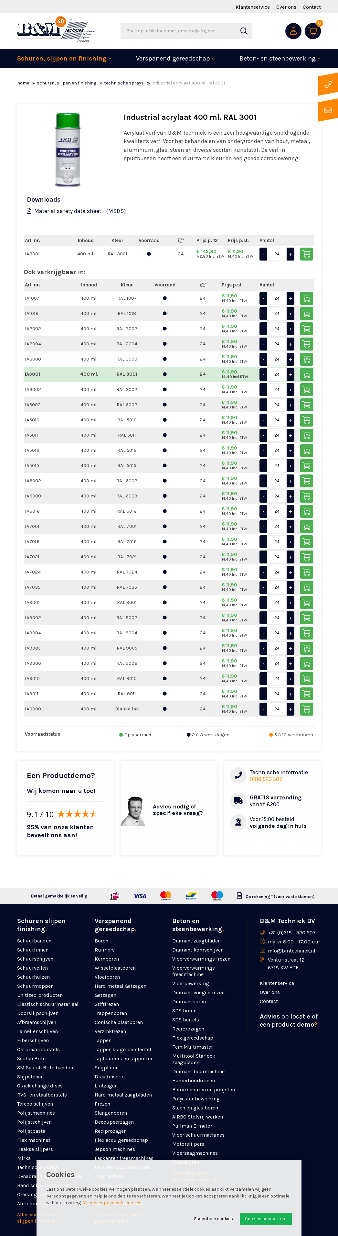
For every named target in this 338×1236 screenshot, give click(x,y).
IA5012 (32, 450)
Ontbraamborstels (38, 1049)
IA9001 (32, 602)
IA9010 (32, 678)
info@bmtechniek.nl (291, 951)
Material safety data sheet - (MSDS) (76, 211)
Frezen (102, 1104)
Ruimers (105, 950)
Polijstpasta (31, 1131)
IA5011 (31, 435)
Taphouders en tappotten (124, 1058)
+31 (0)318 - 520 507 (292, 933)
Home (23, 83)
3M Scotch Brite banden (45, 1067)
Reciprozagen (111, 1131)
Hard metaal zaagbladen (123, 1095)
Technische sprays (124, 83)
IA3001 (32, 254)
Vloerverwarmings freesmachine (193, 971)
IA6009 (33, 496)
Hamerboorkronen (193, 1080)
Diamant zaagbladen (196, 941)
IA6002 (33, 481)
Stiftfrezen (107, 1004)
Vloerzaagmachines (195, 1153)
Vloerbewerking (190, 983)
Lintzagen (106, 1086)
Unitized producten (40, 995)
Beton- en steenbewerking (277, 58)
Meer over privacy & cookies (112, 1203)
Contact (312, 7)
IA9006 (33, 663)
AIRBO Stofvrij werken (197, 1117)
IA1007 (32, 298)
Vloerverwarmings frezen (201, 959)
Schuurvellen (32, 968)
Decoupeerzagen (114, 1122)
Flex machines (34, 1140)
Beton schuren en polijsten (203, 1089)
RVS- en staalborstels (42, 1095)
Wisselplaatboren (115, 968)
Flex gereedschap (192, 1038)
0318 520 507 (266, 779)
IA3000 (33, 359)
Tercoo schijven (35, 1104)
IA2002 (33, 328)
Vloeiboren (107, 977)
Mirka (24, 1158)
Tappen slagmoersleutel (123, 1049)
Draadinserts (110, 1077)
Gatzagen (105, 995)
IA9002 (33, 617)
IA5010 (32, 420)
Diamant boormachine (198, 1071)
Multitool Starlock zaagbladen (193, 1059)
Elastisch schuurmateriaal (48, 1004)
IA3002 (33, 389)
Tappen (103, 1040)
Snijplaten (107, 1067)
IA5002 (33, 404)
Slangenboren (111, 1113)
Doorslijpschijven (37, 1013)
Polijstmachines (36, 1113)
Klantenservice (253, 7)
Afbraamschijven (36, 1022)
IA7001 (32, 526)
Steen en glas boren (195, 1108)
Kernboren (107, 959)
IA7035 (32, 587)
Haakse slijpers (35, 1149)
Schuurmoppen (35, 986)
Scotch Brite (31, 1058)
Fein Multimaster (192, 1047)
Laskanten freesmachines (124, 1158)
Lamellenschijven (37, 1031)
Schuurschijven (35, 959)
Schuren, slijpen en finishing (62, 58)
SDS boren (184, 1011)
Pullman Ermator (192, 1126)
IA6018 (32, 511)
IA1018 (31, 313)
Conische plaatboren (119, 1022)
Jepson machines (115, 1149)
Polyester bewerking (196, 1099)
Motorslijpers (188, 1144)
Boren (101, 941)
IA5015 (32, 465)
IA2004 (33, 344)
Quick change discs (40, 1086)
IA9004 (33, 633)
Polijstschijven (34, 1122)
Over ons (286, 7)
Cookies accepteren (266, 1218)
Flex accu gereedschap (121, 1140)
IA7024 (33, 572)
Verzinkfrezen (110, 1031)
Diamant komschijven (198, 950)
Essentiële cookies (213, 1218)
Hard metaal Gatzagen (120, 986)
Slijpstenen (30, 1077)
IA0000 (33, 709)
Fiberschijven (33, 1040)
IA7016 (32, 541)
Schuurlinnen (32, 950)
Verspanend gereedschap (173, 58)
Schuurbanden (34, 941)
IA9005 (33, 648)
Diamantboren (189, 1001)
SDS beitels (185, 1020)
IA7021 (32, 557)
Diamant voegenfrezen (198, 992)
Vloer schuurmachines (198, 1135)
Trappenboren (111, 1013)
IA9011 (31, 693)
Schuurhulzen (33, 977)
